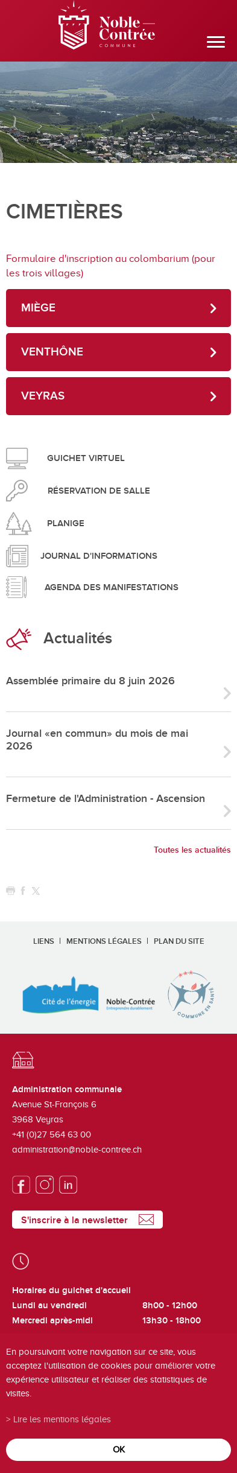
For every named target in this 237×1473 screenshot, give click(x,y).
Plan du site (179, 941)
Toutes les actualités (192, 850)
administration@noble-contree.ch (77, 1149)
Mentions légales (104, 941)
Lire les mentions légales (62, 1419)
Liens (43, 941)
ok (119, 1449)
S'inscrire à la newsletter (74, 1220)
